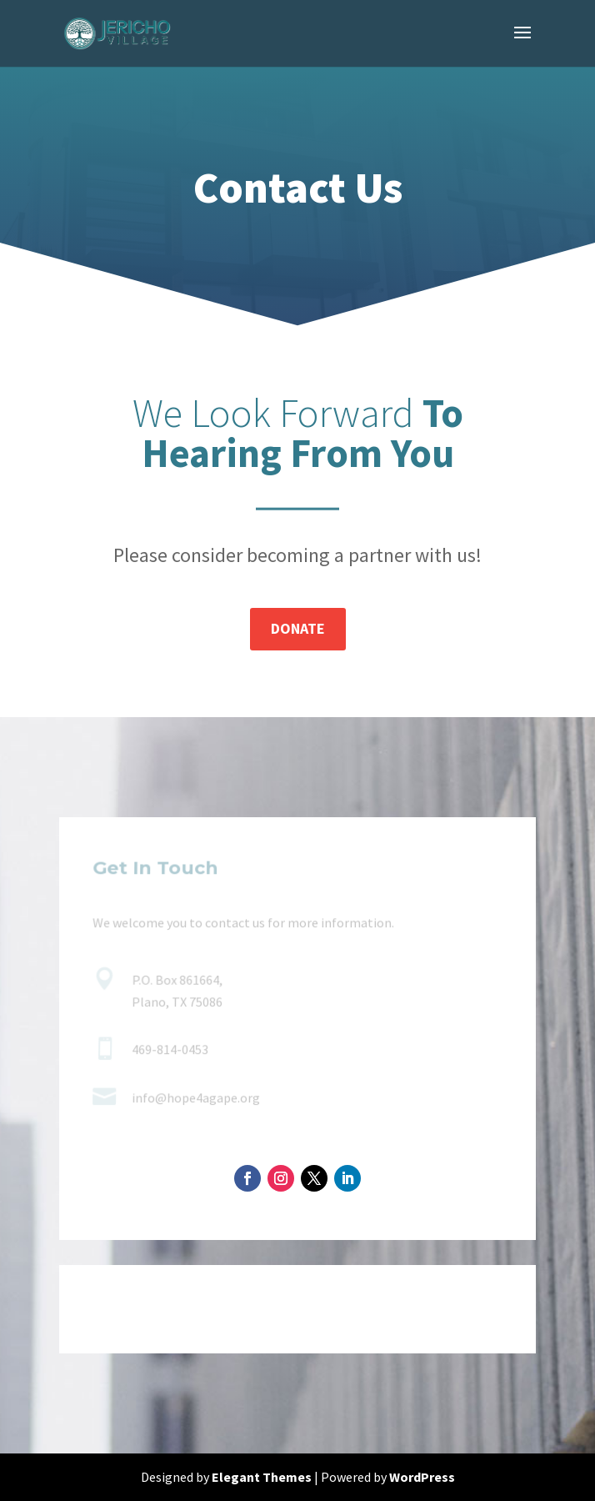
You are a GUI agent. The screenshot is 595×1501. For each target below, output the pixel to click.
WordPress (422, 1476)
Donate (298, 628)
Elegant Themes (262, 1476)
